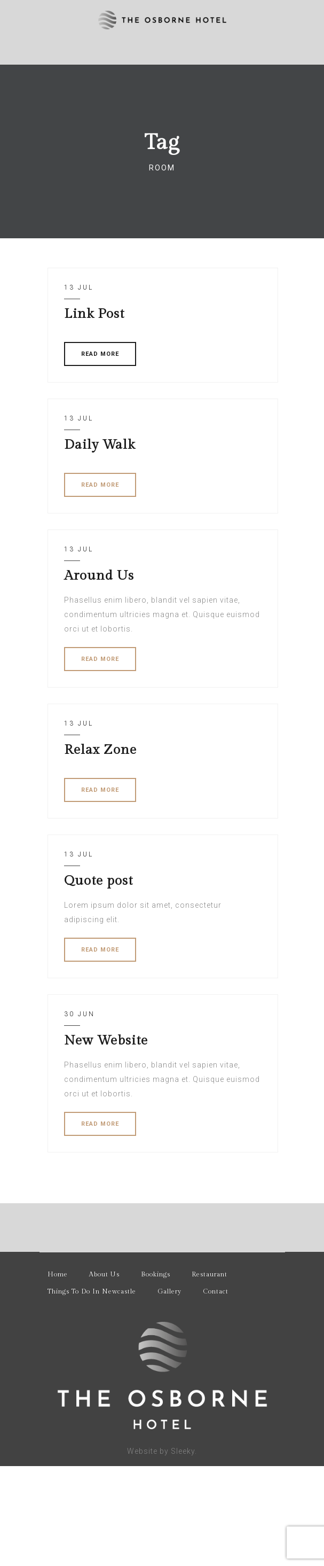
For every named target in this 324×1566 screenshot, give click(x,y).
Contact (215, 1291)
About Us (104, 1274)
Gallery (169, 1291)
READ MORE (100, 353)
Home (58, 1274)
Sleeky (183, 1451)
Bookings (155, 1274)
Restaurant (209, 1274)
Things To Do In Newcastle (92, 1291)
